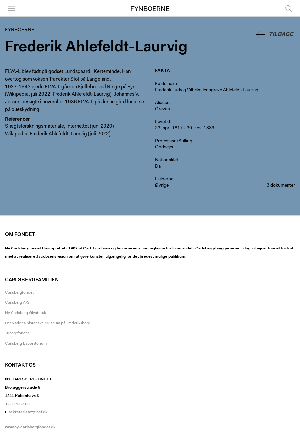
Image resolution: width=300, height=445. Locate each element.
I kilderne (164, 179)
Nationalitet (166, 160)
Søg (288, 8)
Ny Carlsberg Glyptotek (25, 313)
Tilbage (281, 34)
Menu (11, 8)
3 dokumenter (281, 185)
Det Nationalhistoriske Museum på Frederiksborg (47, 323)
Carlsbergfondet (19, 293)
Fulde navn (166, 84)
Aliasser (163, 103)
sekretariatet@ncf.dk (28, 412)
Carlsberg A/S (17, 303)
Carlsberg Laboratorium (26, 344)
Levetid (162, 122)
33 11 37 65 (19, 404)
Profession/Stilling (173, 141)
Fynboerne (150, 9)
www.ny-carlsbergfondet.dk (30, 427)
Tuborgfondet (17, 333)
